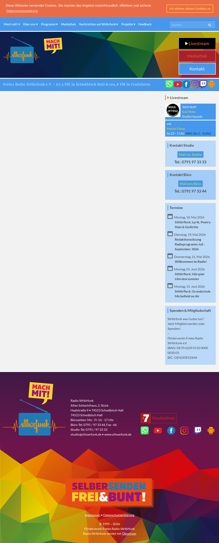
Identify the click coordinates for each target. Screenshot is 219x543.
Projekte (127, 24)
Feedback (144, 24)
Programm (48, 24)
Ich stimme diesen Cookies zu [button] (190, 8)
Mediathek (68, 24)
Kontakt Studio (182, 145)
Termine (176, 207)
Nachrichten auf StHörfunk (97, 24)
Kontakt (197, 68)
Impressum (92, 514)
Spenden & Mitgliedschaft (190, 310)
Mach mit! (11, 24)
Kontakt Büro (180, 174)
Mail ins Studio (190, 154)
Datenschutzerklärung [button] (22, 11)
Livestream (197, 42)
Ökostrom (129, 533)
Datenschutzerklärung (118, 514)
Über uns (29, 24)
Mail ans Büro (190, 183)
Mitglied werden (186, 323)
